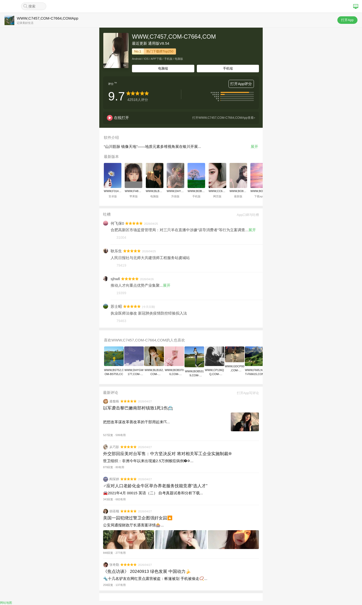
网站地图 (6, 602)
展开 (254, 146)
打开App (347, 20)
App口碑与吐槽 (246, 215)
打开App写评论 (246, 393)
